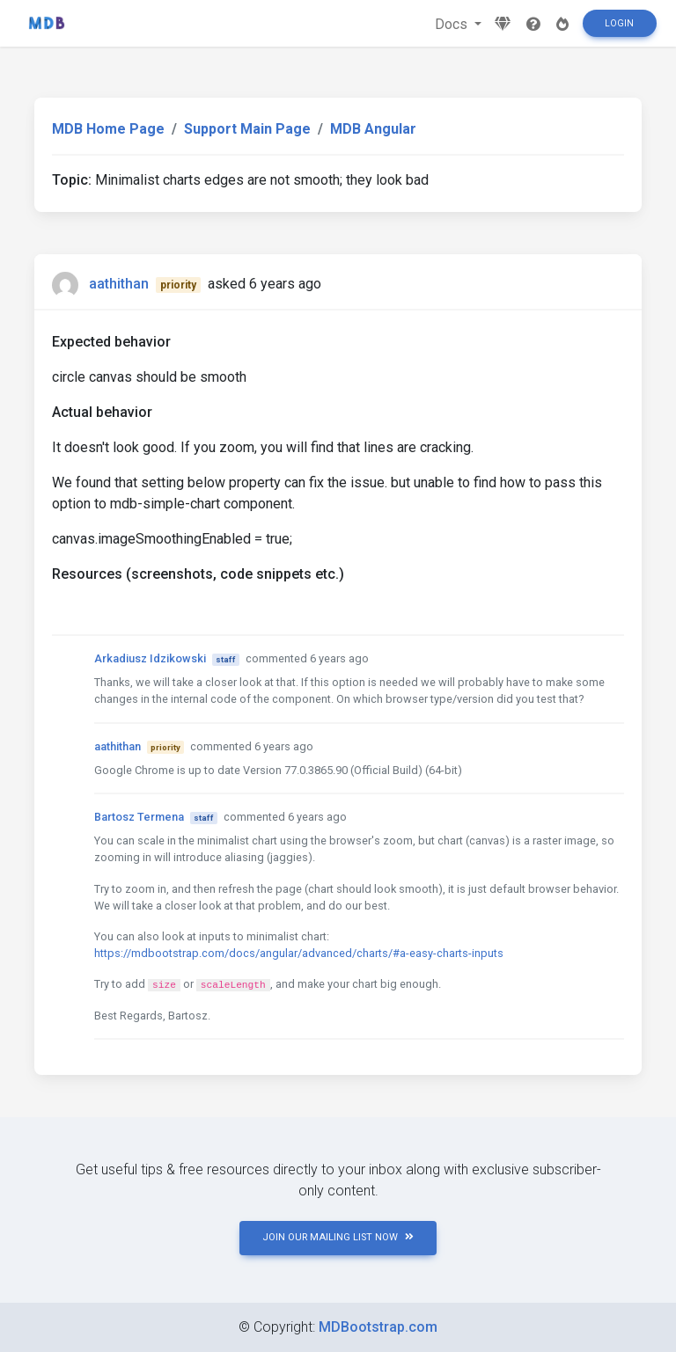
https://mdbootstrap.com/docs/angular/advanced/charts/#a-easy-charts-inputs (298, 953)
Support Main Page (247, 129)
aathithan (119, 283)
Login (619, 23)
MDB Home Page (108, 129)
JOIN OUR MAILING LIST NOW (338, 1237)
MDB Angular (373, 129)
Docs (453, 24)
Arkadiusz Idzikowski (150, 658)
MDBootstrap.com (378, 1327)
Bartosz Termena (139, 816)
